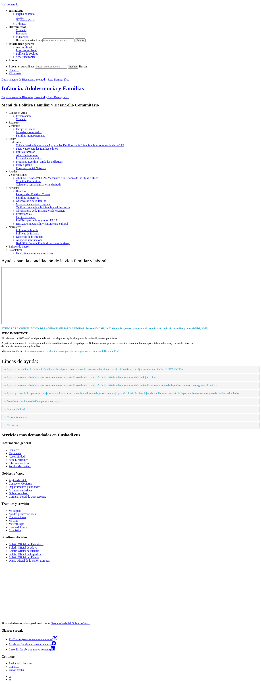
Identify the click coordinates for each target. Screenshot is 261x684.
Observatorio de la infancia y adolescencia (40, 210)
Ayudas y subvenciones (22, 514)
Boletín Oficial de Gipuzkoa (25, 554)
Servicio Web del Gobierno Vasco (70, 623)
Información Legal (19, 463)
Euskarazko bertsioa (20, 663)
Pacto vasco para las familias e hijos (37, 148)
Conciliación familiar (28, 181)
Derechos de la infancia (29, 236)
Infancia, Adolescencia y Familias (42, 88)
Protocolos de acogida (29, 158)
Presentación (23, 116)
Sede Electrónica (26, 56)
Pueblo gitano (24, 164)
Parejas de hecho (26, 129)
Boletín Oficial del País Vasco (26, 544)
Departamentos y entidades (24, 486)
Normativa (12, 425)
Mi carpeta (15, 73)
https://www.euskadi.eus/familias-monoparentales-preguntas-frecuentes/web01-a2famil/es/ (71, 351)
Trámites (21, 23)
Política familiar (25, 151)
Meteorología (16, 523)
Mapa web (22, 36)
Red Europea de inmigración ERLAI (37, 220)
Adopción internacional (29, 240)
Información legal (26, 50)
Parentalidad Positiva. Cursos (33, 194)
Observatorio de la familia (31, 200)
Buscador (21, 33)
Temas (20, 17)
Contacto (21, 30)
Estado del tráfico (19, 527)
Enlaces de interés (19, 246)
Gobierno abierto (18, 493)
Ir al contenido (9, 4)
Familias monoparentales (30, 135)
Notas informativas (17, 417)
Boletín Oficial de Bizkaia (24, 550)
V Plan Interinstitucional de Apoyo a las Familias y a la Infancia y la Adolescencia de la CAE (70, 145)
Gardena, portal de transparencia (27, 496)
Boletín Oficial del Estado (24, 557)
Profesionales (24, 213)
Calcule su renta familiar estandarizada (38, 184)
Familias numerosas (27, 197)
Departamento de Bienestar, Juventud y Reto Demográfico (35, 79)
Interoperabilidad (16, 409)
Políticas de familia (27, 230)
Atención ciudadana (20, 490)
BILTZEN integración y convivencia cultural (42, 223)
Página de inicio (25, 13)
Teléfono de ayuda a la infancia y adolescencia (43, 207)
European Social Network (31, 168)
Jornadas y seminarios (29, 132)
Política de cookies (27, 53)
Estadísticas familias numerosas (34, 253)
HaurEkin (21, 191)
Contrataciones (17, 517)
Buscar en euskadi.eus (29, 40)
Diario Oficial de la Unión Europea (29, 560)
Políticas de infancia (28, 233)
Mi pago (13, 520)
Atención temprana (27, 155)
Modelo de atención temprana (33, 204)
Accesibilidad (24, 47)
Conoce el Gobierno (20, 483)
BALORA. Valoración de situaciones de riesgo (43, 243)
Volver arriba (16, 669)
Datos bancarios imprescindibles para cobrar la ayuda (35, 401)
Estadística (15, 530)
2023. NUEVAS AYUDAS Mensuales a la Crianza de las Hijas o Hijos (57, 178)
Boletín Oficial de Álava (23, 547)
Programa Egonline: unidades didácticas (39, 161)
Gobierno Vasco (25, 20)
